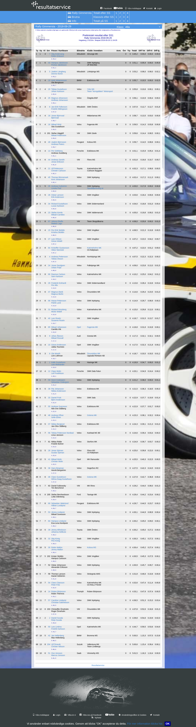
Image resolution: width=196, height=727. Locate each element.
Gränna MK (92, 415)
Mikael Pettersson (58, 135)
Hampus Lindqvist (58, 521)
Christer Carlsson (58, 171)
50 (49, 627)
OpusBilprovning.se (95, 188)
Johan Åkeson (57, 336)
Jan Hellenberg (57, 635)
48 (49, 415)
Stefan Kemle (57, 212)
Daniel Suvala (57, 618)
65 (49, 327)
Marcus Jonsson (58, 655)
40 (49, 318)
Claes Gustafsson (58, 477)
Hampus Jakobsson (59, 63)
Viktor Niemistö (57, 250)
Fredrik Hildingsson (59, 109)
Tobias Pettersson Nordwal (62, 433)
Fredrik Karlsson (58, 629)
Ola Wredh (55, 353)
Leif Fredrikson (57, 373)
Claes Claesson (57, 583)
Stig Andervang (57, 54)
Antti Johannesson (59, 80)
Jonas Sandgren (58, 265)
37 (49, 424)
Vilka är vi (70, 715)
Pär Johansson (57, 389)
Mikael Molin (56, 459)
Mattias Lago (56, 223)
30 (49, 547)
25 (49, 98)
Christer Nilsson (58, 646)
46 (49, 477)
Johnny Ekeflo (57, 221)
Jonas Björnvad (57, 116)
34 (49, 204)
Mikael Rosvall (57, 338)
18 (49, 116)
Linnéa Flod (56, 188)
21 (49, 168)
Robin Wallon (56, 547)
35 (49, 186)
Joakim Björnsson (58, 142)
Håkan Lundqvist (58, 505)
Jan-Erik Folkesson (59, 107)
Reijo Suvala (56, 620)
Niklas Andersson (58, 391)
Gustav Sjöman (57, 453)
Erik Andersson (57, 197)
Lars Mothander (57, 364)
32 (49, 539)
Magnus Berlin (57, 294)
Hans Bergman (57, 468)
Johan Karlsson (57, 91)
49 (49, 142)
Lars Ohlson (56, 239)
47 (49, 292)
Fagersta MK (92, 327)
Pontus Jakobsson (59, 65)
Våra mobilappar (133, 8)
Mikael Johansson (58, 327)
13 (49, 151)
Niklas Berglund (57, 424)
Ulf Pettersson (57, 168)
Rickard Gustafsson (59, 204)
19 (49, 80)
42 (49, 635)
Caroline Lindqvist (58, 600)
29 (49, 283)
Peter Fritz (55, 585)
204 (48, 644)
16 (49, 124)
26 (49, 195)
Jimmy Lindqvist (58, 512)
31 (49, 309)
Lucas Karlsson (57, 206)
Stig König (55, 539)
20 (49, 89)
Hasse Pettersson (58, 301)
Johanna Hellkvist (58, 532)
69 (49, 503)
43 (49, 63)
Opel (79, 327)
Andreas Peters (57, 144)
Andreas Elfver (57, 415)
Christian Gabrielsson (60, 602)
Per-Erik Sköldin (58, 230)
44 (49, 160)
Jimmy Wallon (57, 549)
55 (49, 406)
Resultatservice (98, 665)
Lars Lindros (56, 627)
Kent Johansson (58, 179)
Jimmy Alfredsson (58, 530)
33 (49, 398)
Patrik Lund (56, 303)
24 (49, 265)
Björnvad (55, 118)
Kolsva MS (91, 547)
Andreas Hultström (59, 186)
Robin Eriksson (57, 56)
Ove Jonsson (56, 653)
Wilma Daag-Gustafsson (61, 479)
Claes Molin (56, 371)
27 (49, 239)
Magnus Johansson (59, 98)
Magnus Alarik (57, 292)
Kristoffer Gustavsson (60, 248)
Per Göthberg (57, 151)
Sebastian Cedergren (60, 382)
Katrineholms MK (94, 248)
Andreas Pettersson (59, 257)
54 (49, 583)
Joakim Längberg (58, 71)
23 (49, 212)
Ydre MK (90, 89)
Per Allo (54, 285)
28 (49, 450)
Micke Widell (56, 312)
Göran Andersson (58, 345)
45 (49, 177)
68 (49, 301)
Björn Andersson (58, 400)
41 (49, 459)
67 (49, 221)
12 (49, 371)
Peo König (55, 541)
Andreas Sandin (58, 160)
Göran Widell (56, 241)
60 (49, 521)
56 (49, 433)
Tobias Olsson (57, 259)
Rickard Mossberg (58, 309)
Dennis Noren (57, 74)
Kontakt (148, 8)
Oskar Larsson (57, 195)
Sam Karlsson (57, 276)
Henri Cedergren (58, 380)
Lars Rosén (56, 318)
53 (49, 512)
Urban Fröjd (56, 267)
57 (49, 600)
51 (49, 653)
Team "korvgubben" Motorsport (100, 91)
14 (49, 591)
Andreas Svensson (59, 406)
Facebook (106, 8)
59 (49, 380)
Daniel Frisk (56, 398)
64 (49, 248)
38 (49, 389)
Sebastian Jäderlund (59, 503)
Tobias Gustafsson (59, 89)
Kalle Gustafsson (58, 362)
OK (168, 723)
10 (49, 345)
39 (49, 530)
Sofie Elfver (56, 417)
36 (49, 468)
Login (158, 8)
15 (49, 230)
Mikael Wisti (56, 124)
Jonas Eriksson (57, 162)
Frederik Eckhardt (58, 283)
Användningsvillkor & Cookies (132, 715)
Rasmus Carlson (58, 274)
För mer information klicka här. (145, 723)
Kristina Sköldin (57, 232)
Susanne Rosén (58, 320)
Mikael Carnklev (58, 215)
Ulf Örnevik (56, 644)
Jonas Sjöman (57, 450)
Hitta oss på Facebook (90, 715)
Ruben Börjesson (58, 591)
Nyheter (96, 718)
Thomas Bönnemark (59, 177)
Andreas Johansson (59, 100)
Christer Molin (57, 461)
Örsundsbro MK (93, 353)
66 (49, 274)
